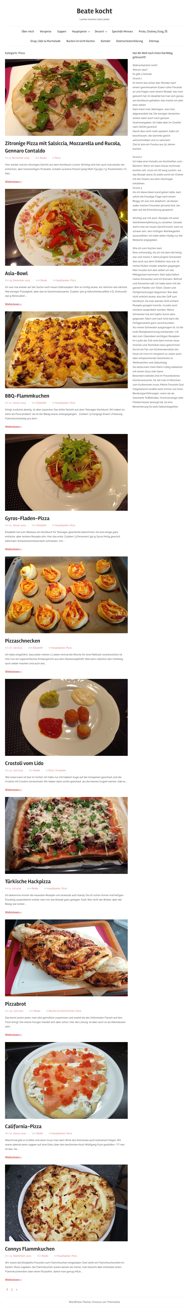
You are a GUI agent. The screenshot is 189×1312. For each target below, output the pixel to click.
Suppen (61, 31)
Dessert (101, 31)
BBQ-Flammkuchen (27, 396)
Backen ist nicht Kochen (80, 41)
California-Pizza (23, 1126)
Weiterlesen (12, 181)
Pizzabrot (15, 1004)
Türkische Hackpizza (28, 881)
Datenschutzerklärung (129, 41)
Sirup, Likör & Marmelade (45, 41)
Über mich (28, 31)
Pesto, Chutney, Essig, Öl (153, 31)
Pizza (57, 157)
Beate (43, 157)
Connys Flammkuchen (30, 1249)
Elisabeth (41, 402)
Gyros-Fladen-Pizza (27, 518)
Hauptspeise (81, 31)
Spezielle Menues (122, 31)
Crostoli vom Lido (24, 763)
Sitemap (154, 41)
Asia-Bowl (16, 273)
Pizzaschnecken (22, 641)
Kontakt (105, 41)
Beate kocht (94, 11)
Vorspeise (45, 31)
